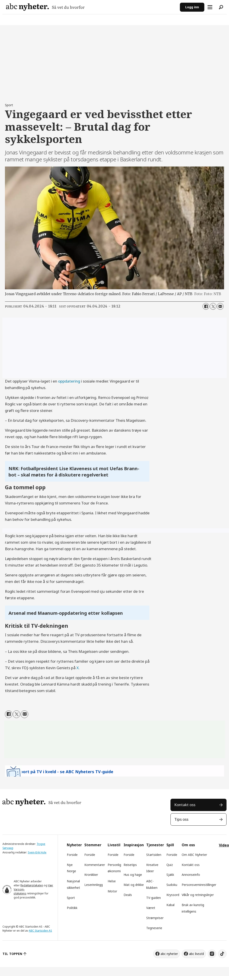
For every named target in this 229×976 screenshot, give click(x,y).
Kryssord (172, 895)
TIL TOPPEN (12, 954)
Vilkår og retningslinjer (198, 895)
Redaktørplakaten (31, 885)
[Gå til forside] (91, 7)
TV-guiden (153, 898)
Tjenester (155, 844)
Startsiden (153, 855)
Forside (72, 855)
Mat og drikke (134, 885)
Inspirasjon (134, 844)
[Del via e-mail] (220, 306)
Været (150, 908)
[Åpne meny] (210, 7)
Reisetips (130, 865)
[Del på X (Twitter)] (213, 306)
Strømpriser (155, 918)
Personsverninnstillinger (199, 885)
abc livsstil (196, 954)
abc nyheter (169, 954)
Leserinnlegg (93, 885)
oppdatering (69, 381)
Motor (112, 891)
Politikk (72, 908)
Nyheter (74, 844)
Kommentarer (94, 865)
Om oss (188, 844)
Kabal (170, 905)
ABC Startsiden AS (40, 931)
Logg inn (192, 7)
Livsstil (114, 844)
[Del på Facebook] (206, 306)
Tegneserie (154, 928)
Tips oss (181, 819)
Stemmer (92, 844)
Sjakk (170, 874)
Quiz (169, 865)
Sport (71, 898)
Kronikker (91, 874)
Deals (128, 895)
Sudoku (171, 885)
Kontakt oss (184, 804)
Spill (170, 844)
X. (78, 667)
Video (224, 845)
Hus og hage (133, 874)
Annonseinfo (191, 874)
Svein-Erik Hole (37, 852)
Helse (112, 881)
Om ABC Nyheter (194, 855)
